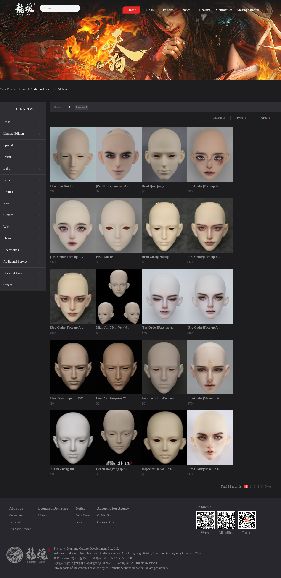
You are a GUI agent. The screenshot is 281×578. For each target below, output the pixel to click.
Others (7, 285)
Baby (6, 168)
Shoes (7, 238)
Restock (8, 192)
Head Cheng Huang (155, 257)
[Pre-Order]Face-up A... (112, 186)
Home (23, 89)
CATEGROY (23, 109)
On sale (219, 118)
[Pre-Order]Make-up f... (203, 469)
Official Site (104, 515)
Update (264, 118)
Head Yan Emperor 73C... (67, 398)
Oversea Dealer (106, 522)
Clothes (8, 215)
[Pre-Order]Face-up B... (203, 186)
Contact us (15, 515)
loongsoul (81, 107)
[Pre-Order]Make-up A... (204, 398)
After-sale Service (20, 529)
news (79, 522)
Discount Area (12, 273)
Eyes (6, 203)
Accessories (11, 250)
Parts (6, 180)
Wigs (6, 226)
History (42, 515)
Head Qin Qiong (153, 186)
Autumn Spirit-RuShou (158, 398)
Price (241, 118)
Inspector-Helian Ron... (157, 469)
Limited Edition (13, 133)
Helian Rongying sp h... (112, 469)
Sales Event (83, 515)
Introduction (16, 522)
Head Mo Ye (104, 257)
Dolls (6, 122)
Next (268, 486)
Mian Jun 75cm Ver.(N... (112, 327)
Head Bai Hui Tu (61, 186)
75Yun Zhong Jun (62, 469)
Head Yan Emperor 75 (111, 398)
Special (8, 145)
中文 (268, 11)
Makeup (63, 89)
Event (7, 157)
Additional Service (42, 89)
